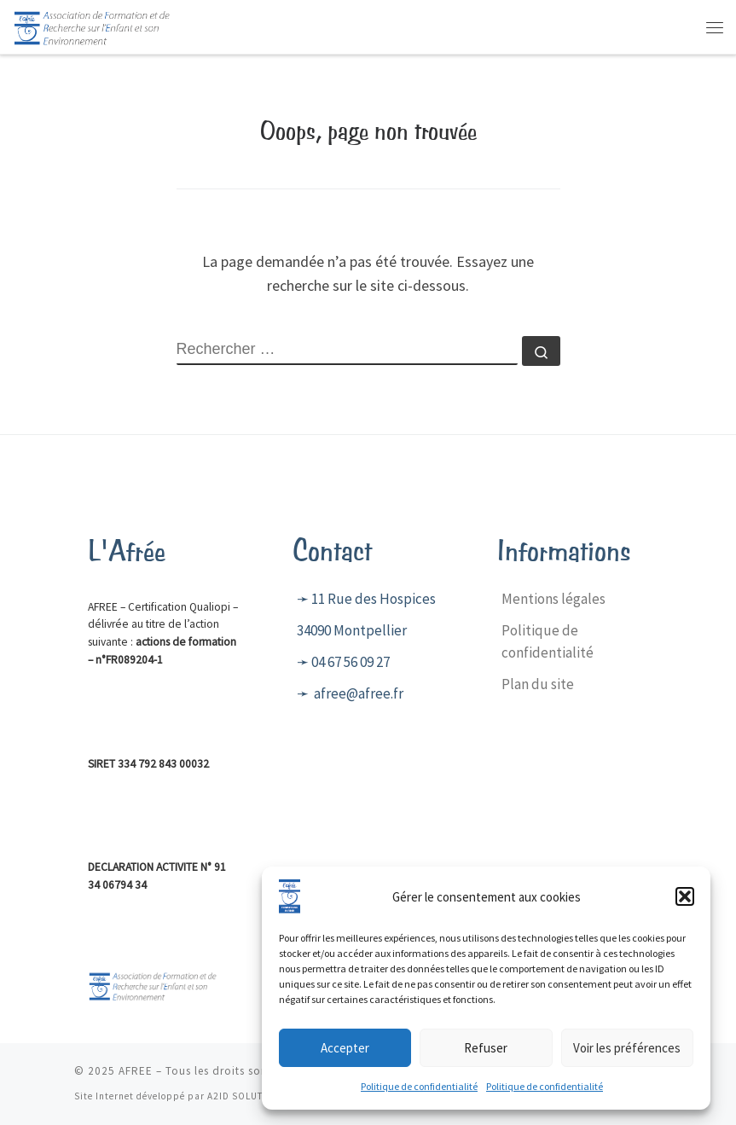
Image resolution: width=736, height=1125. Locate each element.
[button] (684, 904)
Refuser (485, 1055)
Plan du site (537, 684)
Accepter (345, 1055)
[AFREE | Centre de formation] (92, 25)
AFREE (136, 1071)
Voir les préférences (627, 1055)
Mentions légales (553, 598)
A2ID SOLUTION (244, 1096)
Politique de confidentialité (419, 1094)
